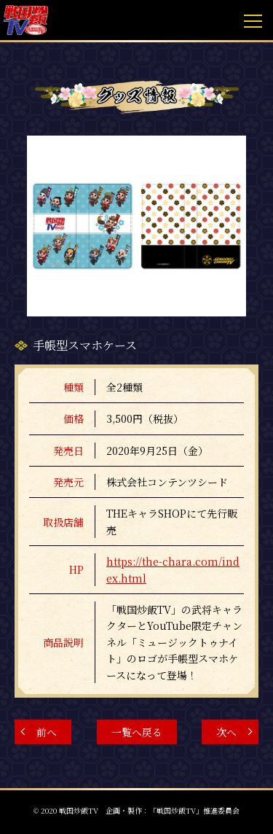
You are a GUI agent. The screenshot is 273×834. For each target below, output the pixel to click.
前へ (46, 732)
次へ (226, 732)
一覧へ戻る (136, 732)
